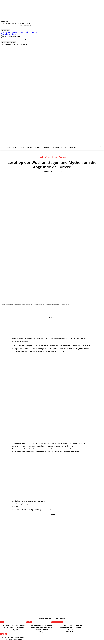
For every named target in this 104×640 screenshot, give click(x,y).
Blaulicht (29, 622)
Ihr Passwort (24, 28)
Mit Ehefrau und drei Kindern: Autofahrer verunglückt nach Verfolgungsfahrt (42, 627)
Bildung (54, 157)
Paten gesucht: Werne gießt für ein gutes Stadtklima (70, 636)
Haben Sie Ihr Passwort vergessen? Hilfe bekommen (19, 32)
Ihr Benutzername (26, 26)
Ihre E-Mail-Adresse (27, 40)
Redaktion (48, 171)
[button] (100, 147)
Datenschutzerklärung (8, 34)
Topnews (62, 157)
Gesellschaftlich (44, 157)
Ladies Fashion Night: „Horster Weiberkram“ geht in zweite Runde (70, 626)
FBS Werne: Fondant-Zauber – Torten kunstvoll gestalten (14, 626)
